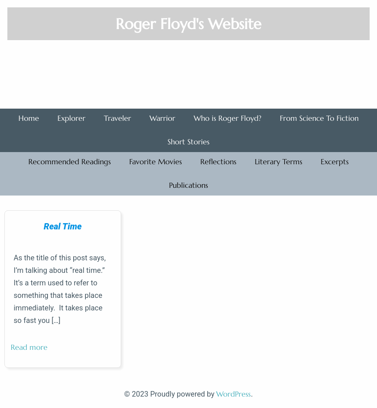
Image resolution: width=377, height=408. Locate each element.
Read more (32, 350)
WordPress (233, 394)
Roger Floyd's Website (188, 24)
